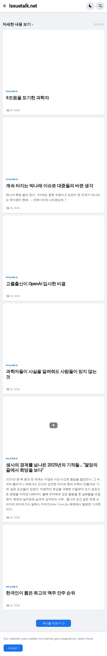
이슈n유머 (12, 91)
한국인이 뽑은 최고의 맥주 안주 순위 (40, 593)
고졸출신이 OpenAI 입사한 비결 (35, 283)
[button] (6, 6)
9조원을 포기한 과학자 (27, 97)
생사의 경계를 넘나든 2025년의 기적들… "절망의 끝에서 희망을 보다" (51, 467)
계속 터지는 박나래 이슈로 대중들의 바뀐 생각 (49, 185)
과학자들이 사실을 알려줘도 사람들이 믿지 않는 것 (51, 374)
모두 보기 (99, 24)
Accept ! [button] (13, 648)
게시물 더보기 (51, 623)
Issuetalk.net (23, 6)
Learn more (85, 638)
